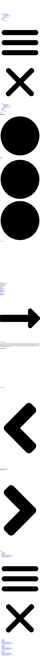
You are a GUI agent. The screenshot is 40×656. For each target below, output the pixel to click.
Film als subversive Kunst (7, 15)
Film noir (5, 16)
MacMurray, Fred (2, 294)
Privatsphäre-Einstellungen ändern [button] (7, 642)
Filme (2, 19)
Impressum (3, 553)
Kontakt (3, 554)
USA (1, 157)
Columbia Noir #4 (2, 387)
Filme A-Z (5, 20)
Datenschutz (3, 552)
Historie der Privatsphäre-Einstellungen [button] (7, 648)
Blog (2, 13)
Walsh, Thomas (2, 291)
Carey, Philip (2, 293)
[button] (20, 62)
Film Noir (2, 114)
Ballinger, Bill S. (2, 290)
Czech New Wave (6, 105)
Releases (3, 18)
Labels (3, 109)
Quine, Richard (2, 288)
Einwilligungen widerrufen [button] (5, 556)
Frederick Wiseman (6, 17)
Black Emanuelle (6, 14)
